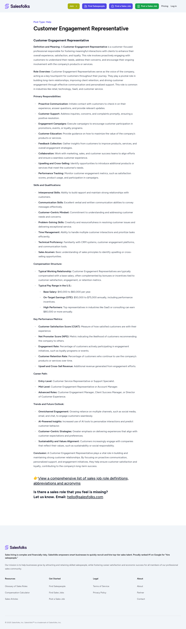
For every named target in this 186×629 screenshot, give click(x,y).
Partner (140, 592)
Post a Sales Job (57, 599)
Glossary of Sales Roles (16, 586)
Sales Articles (11, 599)
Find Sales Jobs (56, 592)
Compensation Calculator (17, 592)
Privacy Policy (99, 592)
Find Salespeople (57, 586)
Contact (141, 599)
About (140, 586)
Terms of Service (101, 586)
